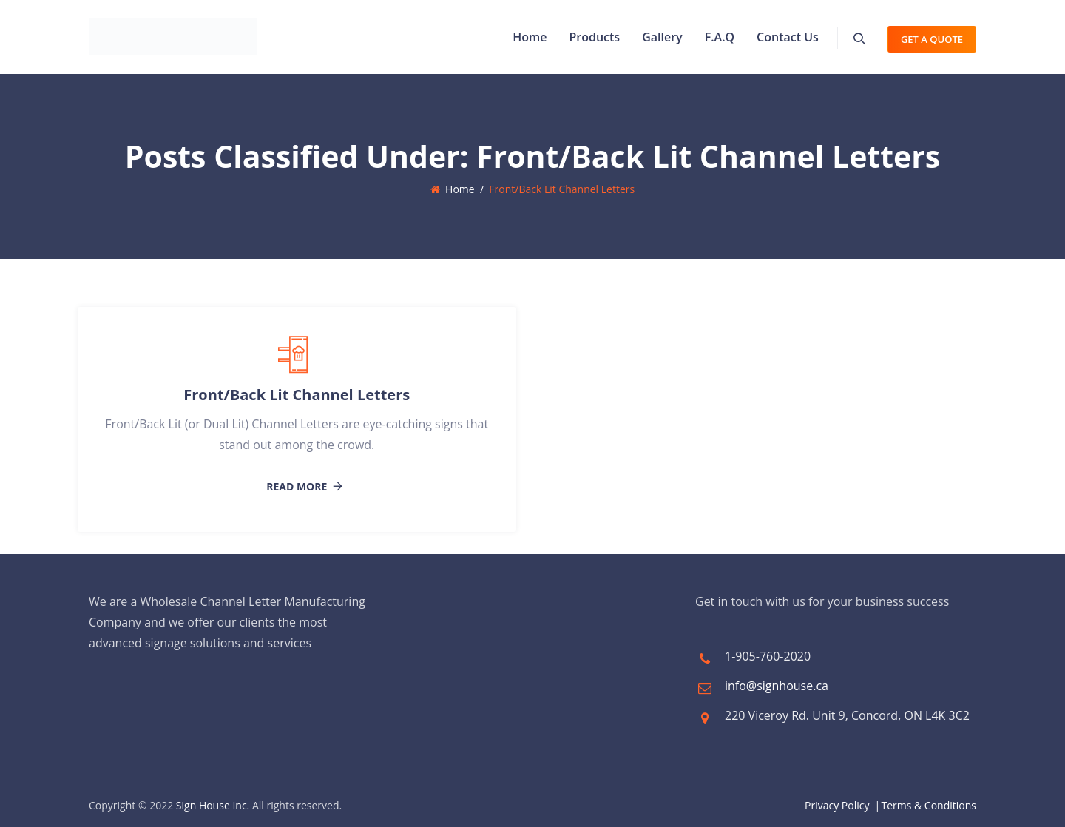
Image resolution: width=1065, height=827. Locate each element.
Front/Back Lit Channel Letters (296, 395)
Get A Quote (932, 39)
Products (594, 37)
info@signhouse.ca (776, 686)
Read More (296, 487)
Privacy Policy (837, 805)
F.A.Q (719, 37)
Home (530, 37)
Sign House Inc (211, 805)
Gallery (662, 37)
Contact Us (788, 37)
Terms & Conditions (928, 805)
